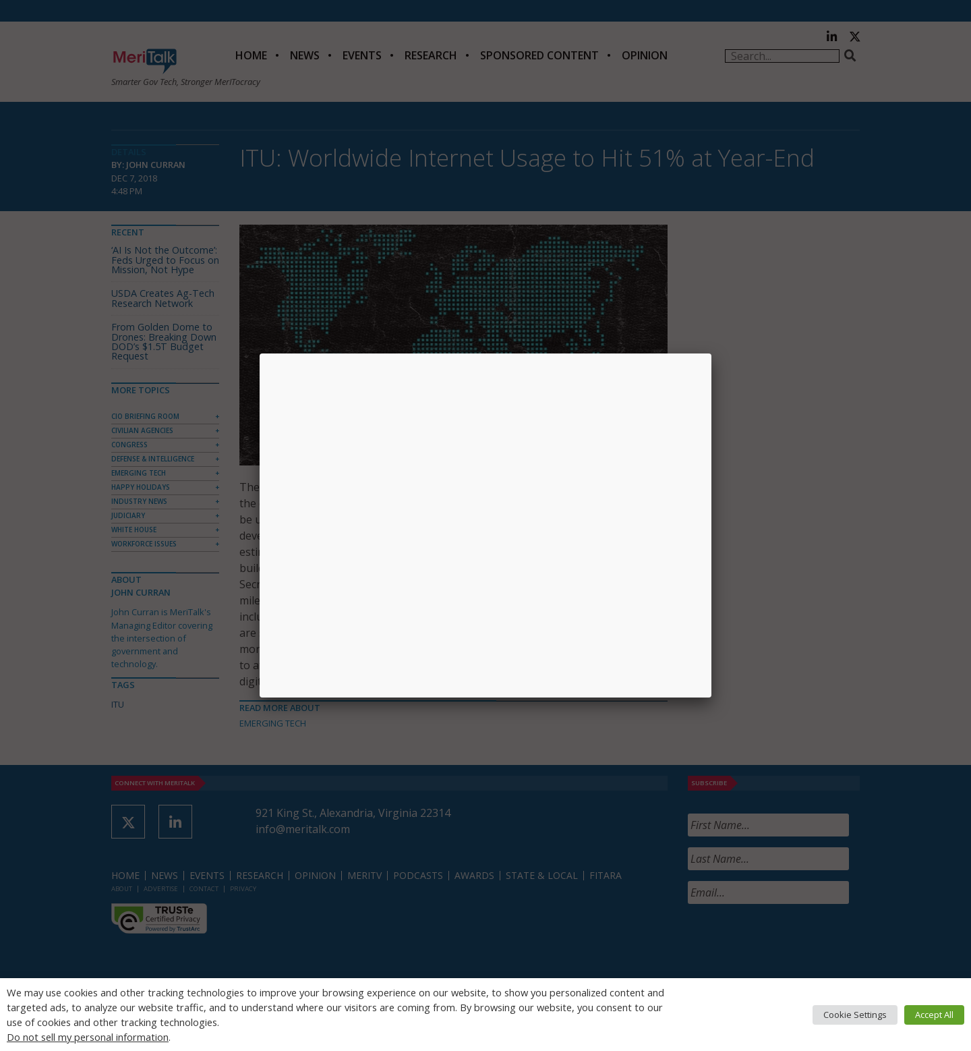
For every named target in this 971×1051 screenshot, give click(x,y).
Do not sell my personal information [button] (88, 1037)
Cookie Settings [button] (855, 1015)
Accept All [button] (934, 1015)
